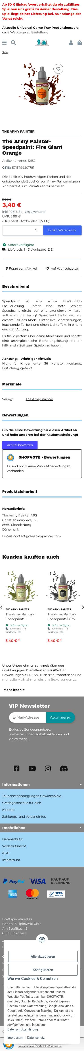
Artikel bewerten (20, 445)
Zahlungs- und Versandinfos (24, 817)
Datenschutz (36, 1037)
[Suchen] (13, 43)
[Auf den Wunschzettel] (58, 69)
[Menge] (22, 230)
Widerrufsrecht (14, 846)
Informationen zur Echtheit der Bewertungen (40, 1046)
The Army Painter (39, 399)
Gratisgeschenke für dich (21, 803)
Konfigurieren (43, 970)
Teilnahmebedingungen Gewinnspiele (31, 796)
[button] (71, 43)
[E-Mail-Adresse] (27, 717)
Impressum (15, 1037)
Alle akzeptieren (43, 957)
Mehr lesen (14, 690)
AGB (5, 853)
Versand (39, 212)
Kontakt (8, 810)
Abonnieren (60, 717)
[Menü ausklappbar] (4, 43)
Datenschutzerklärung (22, 1029)
